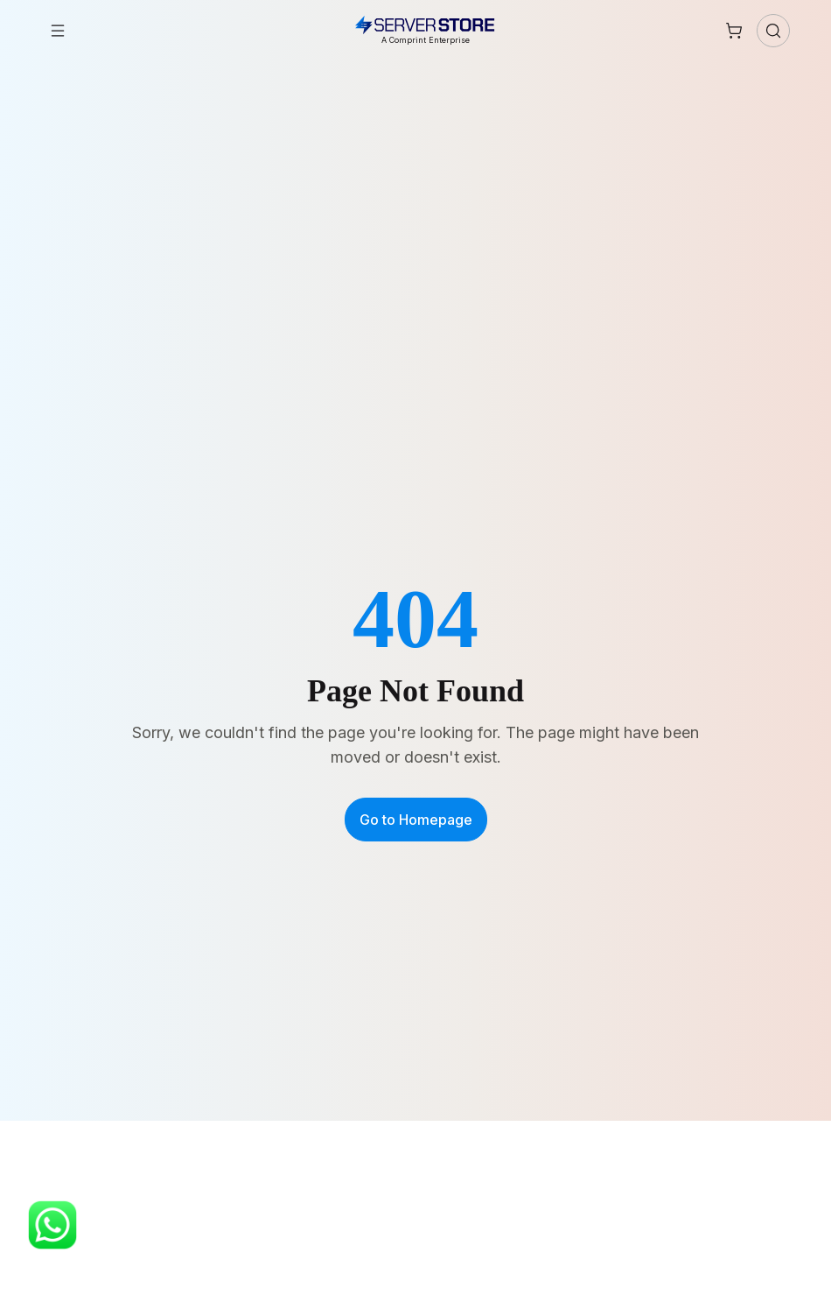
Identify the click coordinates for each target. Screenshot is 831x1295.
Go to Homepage (416, 819)
